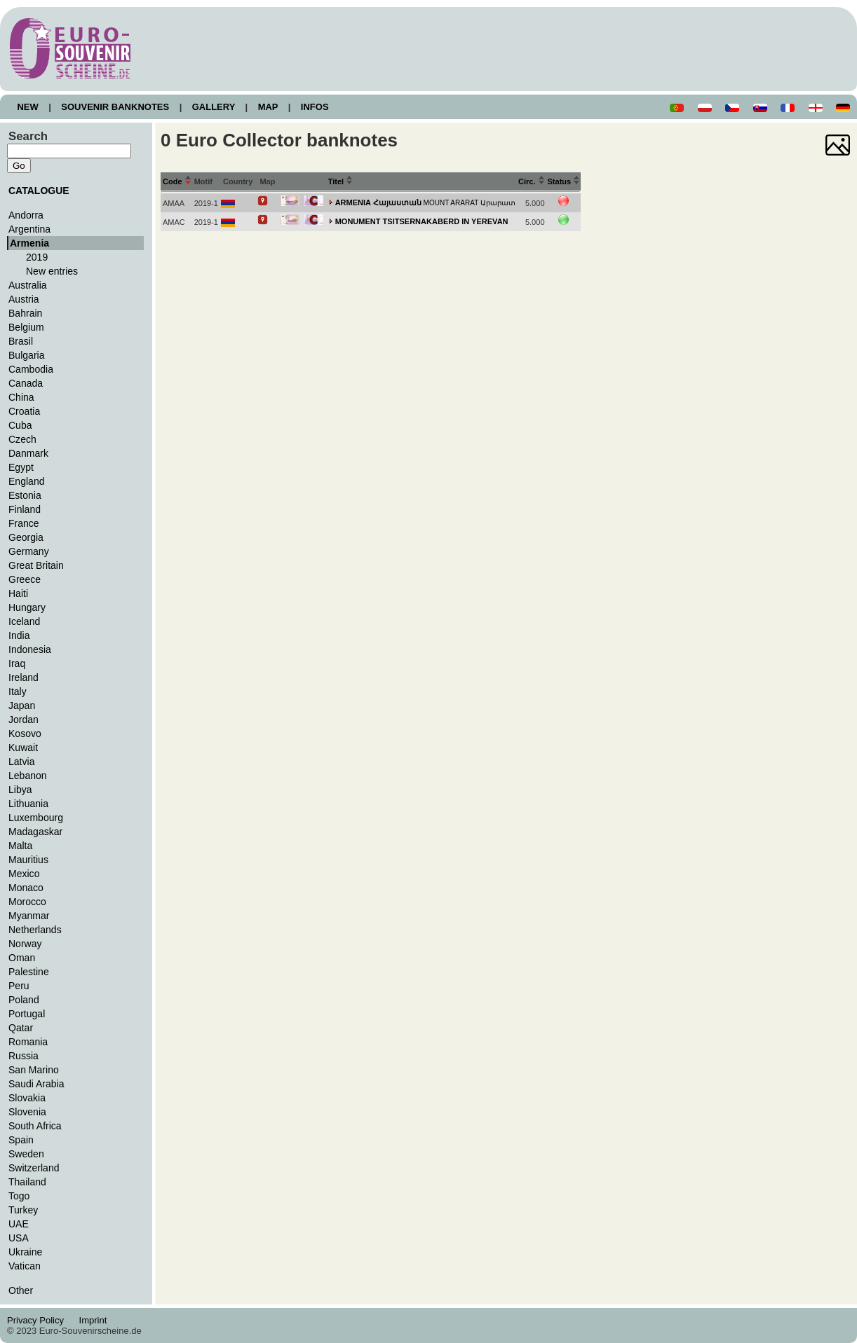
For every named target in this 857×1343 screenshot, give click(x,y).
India (18, 635)
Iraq (16, 663)
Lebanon (27, 775)
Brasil (20, 341)
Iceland (24, 621)
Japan (21, 705)
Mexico (23, 873)
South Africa (35, 1125)
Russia (23, 1055)
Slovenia (27, 1111)
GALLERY (213, 107)
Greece (24, 579)
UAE (18, 1224)
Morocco (27, 901)
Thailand (27, 1181)
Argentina (29, 229)
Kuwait (23, 747)
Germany (28, 551)
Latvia (21, 761)
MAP (268, 107)
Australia (27, 285)
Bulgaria (26, 355)
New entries (52, 271)
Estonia (24, 495)
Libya (20, 789)
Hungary (27, 607)
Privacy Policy (39, 1320)
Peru (18, 985)
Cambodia (30, 369)
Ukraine (25, 1252)
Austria (23, 299)
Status (564, 181)
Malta (20, 845)
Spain (21, 1139)
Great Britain (36, 565)
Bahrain (25, 313)
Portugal (26, 1013)
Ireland (23, 677)
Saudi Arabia (36, 1083)
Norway (25, 943)
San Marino (33, 1069)
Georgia (25, 537)
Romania (28, 1041)
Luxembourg (35, 817)
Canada (25, 383)
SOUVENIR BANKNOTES (115, 107)
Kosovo (24, 733)
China (21, 397)
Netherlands (35, 929)
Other (20, 1290)
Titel (340, 181)
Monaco (25, 887)
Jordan (23, 719)
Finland (24, 509)
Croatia (24, 411)
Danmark (28, 453)
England (26, 481)
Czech (22, 439)
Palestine (28, 971)
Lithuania (28, 803)
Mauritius (28, 859)
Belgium (26, 327)
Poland (23, 999)
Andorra (25, 215)
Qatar (20, 1027)
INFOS (314, 107)
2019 (37, 257)
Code (177, 181)
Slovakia (27, 1097)
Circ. (531, 181)
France (23, 523)
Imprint (95, 1320)
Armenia (29, 243)
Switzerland (34, 1167)
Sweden (26, 1153)
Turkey (23, 1209)
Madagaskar (35, 831)
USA (18, 1238)
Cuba (20, 425)
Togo (18, 1195)
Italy (17, 691)
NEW (27, 107)
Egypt (21, 467)
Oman (21, 957)
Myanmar (28, 915)
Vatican (24, 1266)
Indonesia (29, 649)
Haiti (18, 593)
